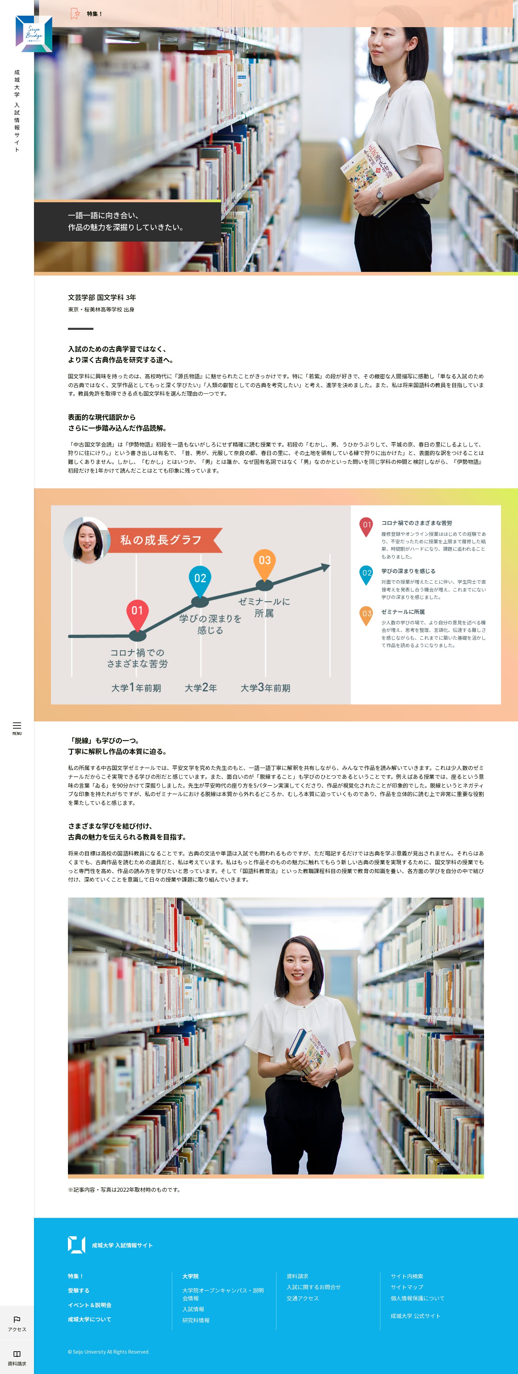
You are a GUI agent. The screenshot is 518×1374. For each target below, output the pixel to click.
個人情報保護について (418, 1298)
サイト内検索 (407, 1276)
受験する (79, 1290)
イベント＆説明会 (89, 1305)
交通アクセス (303, 1298)
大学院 (190, 1276)
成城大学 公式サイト (416, 1316)
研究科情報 (196, 1320)
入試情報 (193, 1309)
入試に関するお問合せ (314, 1287)
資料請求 (297, 1276)
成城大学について (89, 1319)
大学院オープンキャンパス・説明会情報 (223, 1294)
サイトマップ (407, 1287)
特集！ (95, 14)
